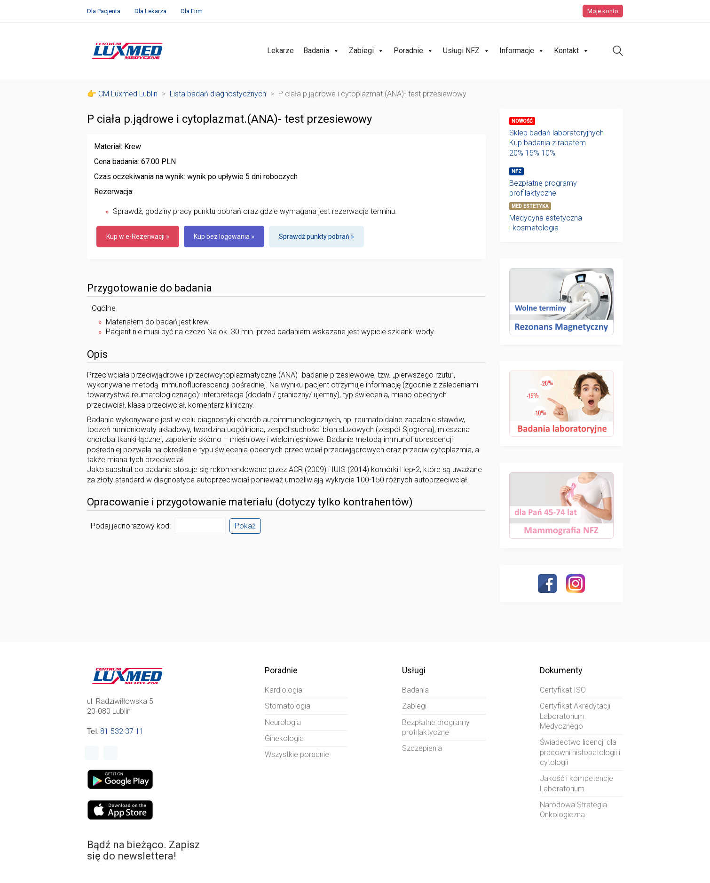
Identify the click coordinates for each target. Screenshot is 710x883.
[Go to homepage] (127, 50)
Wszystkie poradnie (297, 754)
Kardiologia (283, 690)
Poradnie (414, 50)
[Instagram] (575, 583)
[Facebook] (547, 583)
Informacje (521, 50)
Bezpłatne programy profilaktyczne (543, 188)
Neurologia (283, 722)
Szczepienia (422, 748)
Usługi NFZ (466, 50)
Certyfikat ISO (563, 690)
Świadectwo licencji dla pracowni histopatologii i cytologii (580, 752)
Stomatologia (287, 706)
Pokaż (245, 525)
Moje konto (602, 11)
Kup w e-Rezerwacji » (137, 236)
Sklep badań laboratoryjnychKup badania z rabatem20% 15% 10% (556, 143)
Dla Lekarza (150, 11)
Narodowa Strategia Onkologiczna (573, 809)
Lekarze (280, 50)
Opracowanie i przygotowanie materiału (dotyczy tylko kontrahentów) (250, 502)
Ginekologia (284, 738)
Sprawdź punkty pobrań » (316, 236)
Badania (321, 50)
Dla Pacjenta (103, 11)
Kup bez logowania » (224, 236)
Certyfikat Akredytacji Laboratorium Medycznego (575, 716)
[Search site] (618, 52)
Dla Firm (192, 11)
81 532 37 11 (122, 731)
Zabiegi (366, 50)
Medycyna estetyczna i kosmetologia (545, 222)
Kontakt (571, 50)
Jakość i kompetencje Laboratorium (576, 783)
